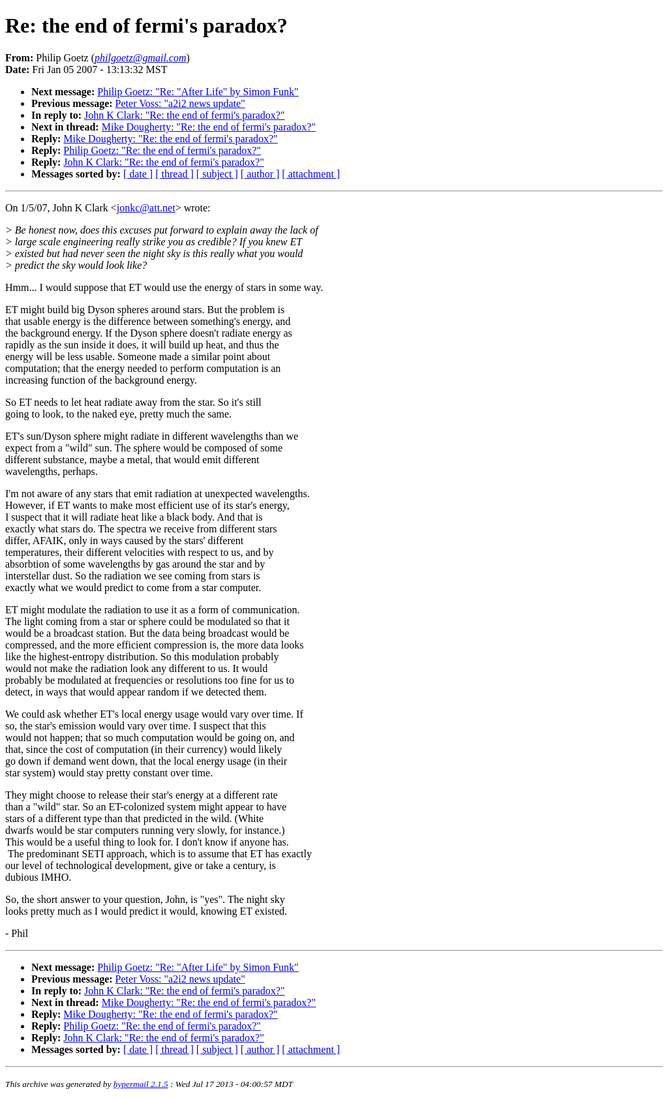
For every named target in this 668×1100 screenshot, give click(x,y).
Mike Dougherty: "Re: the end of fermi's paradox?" (209, 126)
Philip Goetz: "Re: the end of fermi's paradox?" (162, 150)
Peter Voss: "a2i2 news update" (180, 103)
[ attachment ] (311, 173)
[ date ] (138, 173)
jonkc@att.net (146, 207)
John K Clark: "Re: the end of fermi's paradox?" (184, 115)
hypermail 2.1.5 (141, 1084)
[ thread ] (174, 173)
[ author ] (260, 173)
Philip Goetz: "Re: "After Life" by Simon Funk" (197, 91)
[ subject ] (217, 173)
